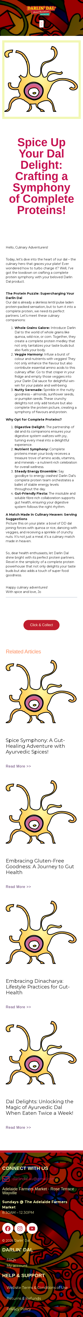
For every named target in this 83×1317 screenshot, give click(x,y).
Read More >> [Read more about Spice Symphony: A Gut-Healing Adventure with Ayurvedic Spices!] (18, 766)
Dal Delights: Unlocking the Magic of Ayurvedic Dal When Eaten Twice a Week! (39, 1107)
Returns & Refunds (24, 1298)
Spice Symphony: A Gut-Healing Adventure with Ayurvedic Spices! (35, 746)
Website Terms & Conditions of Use (37, 1288)
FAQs (11, 1260)
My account (17, 1266)
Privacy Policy (19, 1309)
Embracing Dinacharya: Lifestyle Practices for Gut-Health (38, 987)
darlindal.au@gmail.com (33, 1179)
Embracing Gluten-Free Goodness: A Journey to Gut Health (40, 866)
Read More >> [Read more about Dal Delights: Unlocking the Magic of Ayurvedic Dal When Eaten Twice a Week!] (18, 1127)
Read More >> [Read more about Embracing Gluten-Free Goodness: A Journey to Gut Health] (18, 887)
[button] (41, 23)
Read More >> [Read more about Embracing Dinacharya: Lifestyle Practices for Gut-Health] (18, 1007)
